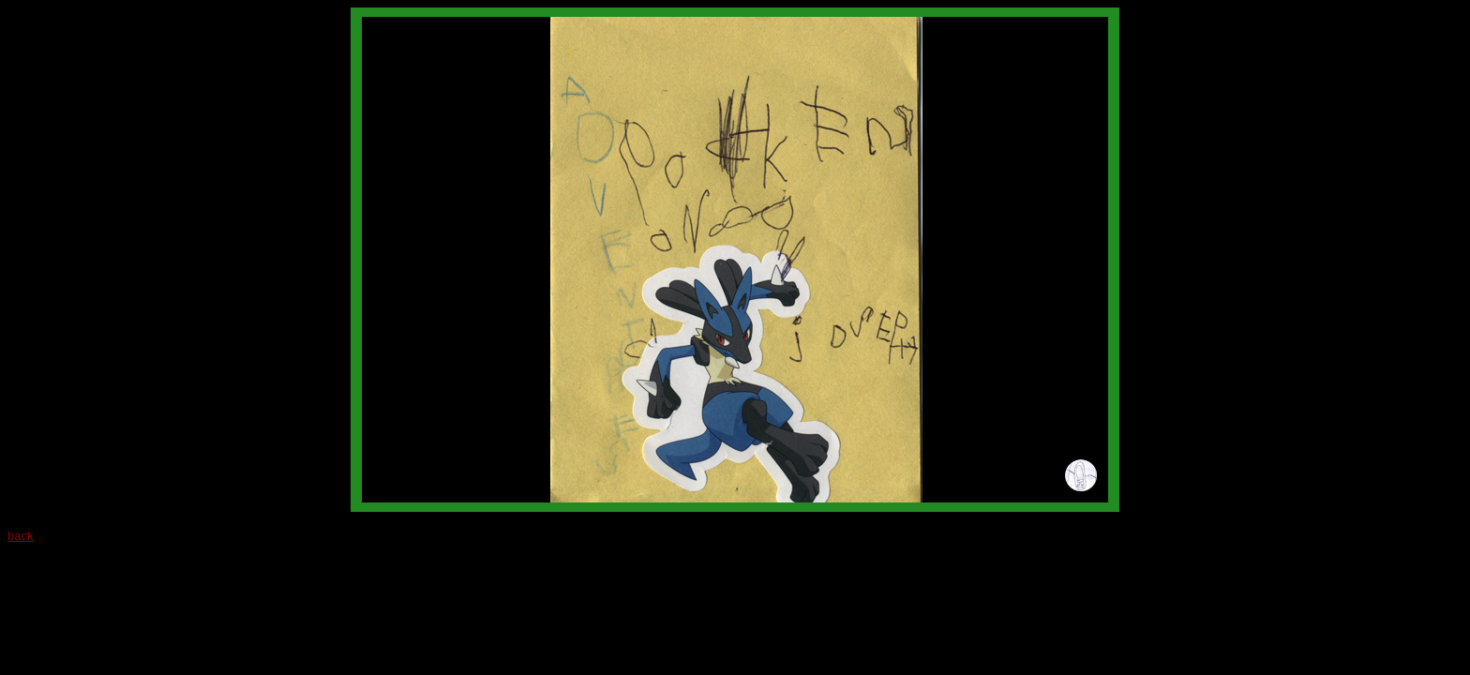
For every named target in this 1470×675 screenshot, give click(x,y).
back (20, 536)
